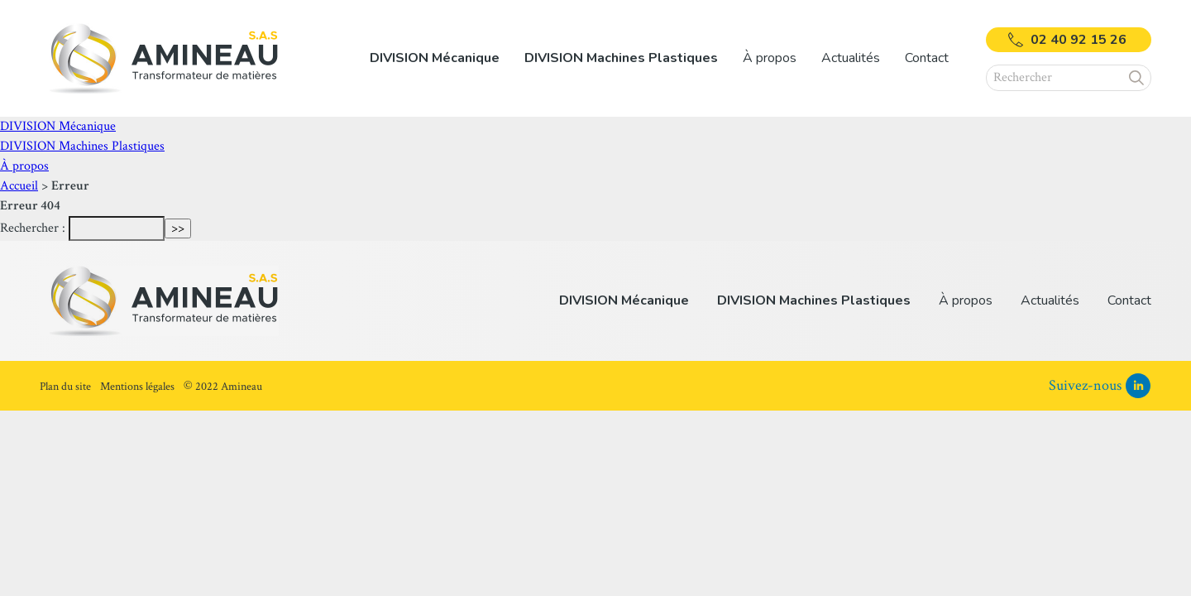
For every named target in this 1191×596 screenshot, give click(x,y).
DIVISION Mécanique (58, 126)
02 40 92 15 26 (1078, 40)
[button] (1136, 77)
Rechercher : (32, 228)
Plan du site (65, 386)
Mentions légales (137, 386)
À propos (24, 166)
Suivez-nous (1085, 385)
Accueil (19, 186)
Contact (927, 58)
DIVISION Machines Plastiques (82, 146)
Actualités (850, 58)
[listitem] (434, 58)
